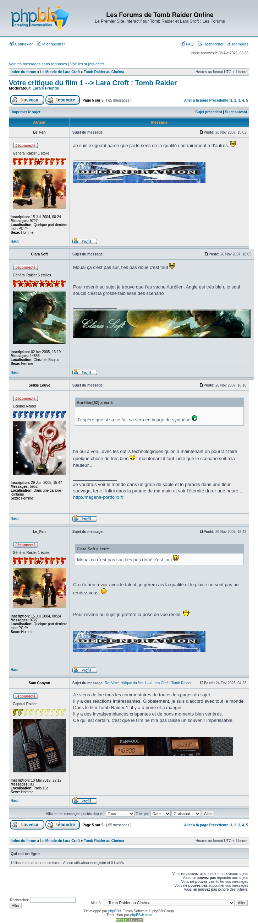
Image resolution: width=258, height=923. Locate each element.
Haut (14, 241)
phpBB (113, 911)
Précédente (218, 100)
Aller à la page (196, 100)
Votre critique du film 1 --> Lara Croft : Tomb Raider (93, 83)
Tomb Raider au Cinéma (104, 72)
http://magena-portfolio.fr (98, 497)
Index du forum (23, 72)
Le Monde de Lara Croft (60, 72)
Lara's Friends (46, 88)
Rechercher (211, 44)
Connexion (22, 44)
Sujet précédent (209, 112)
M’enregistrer (51, 44)
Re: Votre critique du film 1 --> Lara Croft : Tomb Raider (148, 683)
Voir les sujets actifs (87, 64)
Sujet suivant (236, 112)
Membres (237, 44)
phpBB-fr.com (141, 915)
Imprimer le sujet (26, 112)
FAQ (187, 44)
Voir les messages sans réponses (38, 64)
